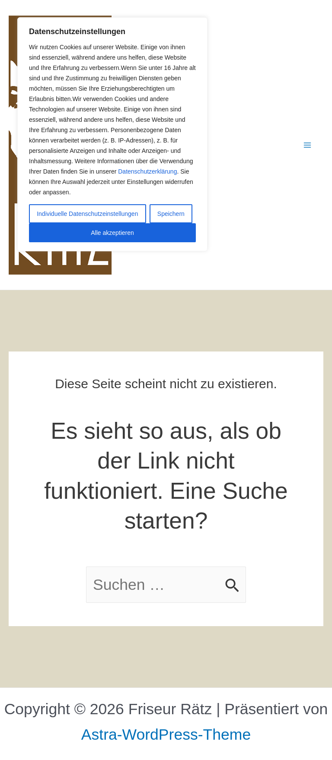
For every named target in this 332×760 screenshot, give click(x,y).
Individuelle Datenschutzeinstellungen (87, 213)
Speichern (171, 213)
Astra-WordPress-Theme (166, 734)
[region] (112, 134)
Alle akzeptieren (112, 232)
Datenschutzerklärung (147, 171)
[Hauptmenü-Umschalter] (307, 145)
